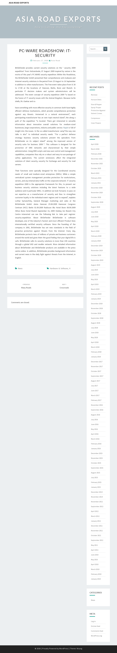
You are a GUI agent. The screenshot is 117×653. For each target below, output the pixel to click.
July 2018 (94, 328)
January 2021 (96, 183)
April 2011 (94, 550)
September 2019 (97, 260)
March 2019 (95, 289)
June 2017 (94, 390)
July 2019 (94, 270)
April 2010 (94, 564)
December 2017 (96, 361)
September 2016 (97, 410)
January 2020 (96, 241)
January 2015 (96, 487)
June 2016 (94, 424)
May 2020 (94, 221)
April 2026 (94, 144)
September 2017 (97, 376)
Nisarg (79, 648)
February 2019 (96, 294)
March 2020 (95, 231)
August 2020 (95, 207)
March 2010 (95, 569)
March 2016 (95, 439)
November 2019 (97, 250)
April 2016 (94, 434)
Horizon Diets (96, 99)
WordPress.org (96, 636)
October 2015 (96, 463)
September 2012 (97, 506)
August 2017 (95, 381)
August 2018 (95, 323)
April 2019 (94, 284)
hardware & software (59, 268)
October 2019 (96, 255)
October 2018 (96, 313)
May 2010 (94, 559)
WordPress (63, 648)
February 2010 (96, 574)
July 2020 (94, 212)
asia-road (55, 60)
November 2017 (97, 366)
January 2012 (96, 521)
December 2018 (96, 303)
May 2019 (94, 279)
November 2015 (97, 458)
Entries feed (95, 626)
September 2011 (97, 540)
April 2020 (94, 226)
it (69, 268)
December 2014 (96, 492)
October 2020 (96, 197)
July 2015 (94, 477)
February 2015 (96, 482)
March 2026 (95, 149)
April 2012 (94, 511)
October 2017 (96, 371)
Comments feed (97, 631)
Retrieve (94, 95)
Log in (93, 621)
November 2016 (97, 405)
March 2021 (95, 173)
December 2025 (96, 159)
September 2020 (97, 202)
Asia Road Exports (19, 2)
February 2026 (96, 154)
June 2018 (94, 332)
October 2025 (96, 168)
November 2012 (97, 502)
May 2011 (94, 545)
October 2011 (96, 535)
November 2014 (97, 497)
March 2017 (95, 395)
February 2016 (96, 444)
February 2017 (96, 400)
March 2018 (95, 347)
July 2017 (94, 386)
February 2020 (96, 236)
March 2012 (95, 516)
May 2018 (94, 337)
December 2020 (96, 188)
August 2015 (95, 473)
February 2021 (96, 178)
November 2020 (97, 192)
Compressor (95, 118)
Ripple (65, 127)
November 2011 (97, 530)
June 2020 (94, 217)
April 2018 (94, 342)
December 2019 (96, 246)
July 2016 (94, 419)
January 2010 (96, 579)
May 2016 (94, 429)
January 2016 (96, 448)
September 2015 (97, 468)
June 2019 (94, 274)
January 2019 (96, 299)
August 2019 (95, 265)
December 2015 (96, 453)
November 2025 (97, 163)
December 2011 (96, 526)
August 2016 (95, 415)
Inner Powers (96, 123)
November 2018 (97, 308)
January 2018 (96, 357)
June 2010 (94, 555)
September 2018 (97, 318)
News (20, 268)
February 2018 (96, 352)
